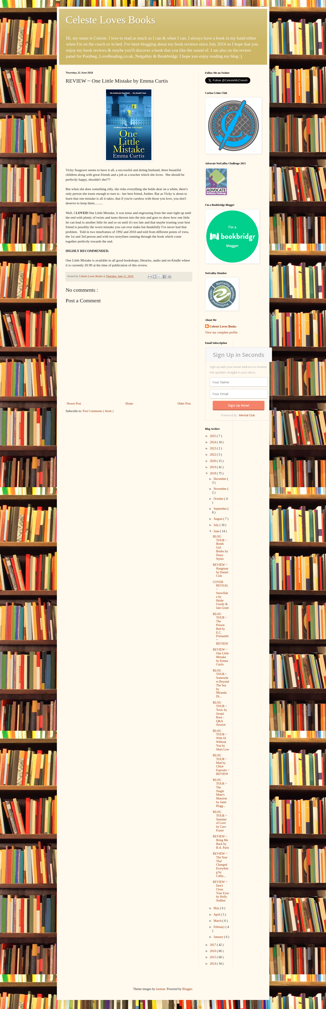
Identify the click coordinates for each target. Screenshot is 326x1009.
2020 (213, 461)
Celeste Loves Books (110, 20)
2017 (213, 945)
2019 (213, 467)
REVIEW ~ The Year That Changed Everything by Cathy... (220, 865)
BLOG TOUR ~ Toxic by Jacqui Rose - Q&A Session (220, 714)
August (218, 519)
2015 (213, 957)
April (217, 914)
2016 (213, 951)
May (217, 908)
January (219, 937)
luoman (160, 989)
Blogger (187, 989)
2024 (213, 442)
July (217, 525)
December (220, 479)
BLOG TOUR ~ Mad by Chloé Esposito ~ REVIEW (221, 765)
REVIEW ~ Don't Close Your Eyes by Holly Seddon (221, 891)
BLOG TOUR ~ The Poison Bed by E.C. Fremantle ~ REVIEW (221, 628)
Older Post (184, 403)
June (217, 531)
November (221, 488)
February (220, 927)
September (221, 508)
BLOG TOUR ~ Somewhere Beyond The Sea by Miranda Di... (221, 683)
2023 (213, 448)
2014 (213, 963)
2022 (213, 454)
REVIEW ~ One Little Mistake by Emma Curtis (221, 657)
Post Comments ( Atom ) (98, 411)
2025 (213, 436)
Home (129, 403)
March (218, 920)
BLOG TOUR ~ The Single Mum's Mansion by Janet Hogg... (220, 793)
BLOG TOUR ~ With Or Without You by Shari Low (221, 740)
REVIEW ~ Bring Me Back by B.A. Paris (221, 842)
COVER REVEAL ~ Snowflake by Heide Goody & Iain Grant (221, 595)
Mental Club (247, 415)
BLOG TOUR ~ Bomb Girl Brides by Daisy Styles (220, 547)
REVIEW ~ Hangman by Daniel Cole (220, 570)
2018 (213, 473)
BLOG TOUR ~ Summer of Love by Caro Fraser (220, 821)
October (219, 498)
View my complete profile (221, 332)
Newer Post (74, 403)
